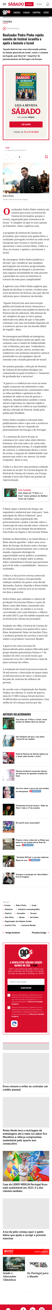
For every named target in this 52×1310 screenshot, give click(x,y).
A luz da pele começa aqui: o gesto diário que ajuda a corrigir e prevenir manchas (24, 1235)
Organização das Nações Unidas (18, 921)
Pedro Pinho (20, 905)
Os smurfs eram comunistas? (28, 823)
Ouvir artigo (11, 28)
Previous (16, 1292)
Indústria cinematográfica (28, 909)
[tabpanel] (14, 1269)
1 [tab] (22, 1292)
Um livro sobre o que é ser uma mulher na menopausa (32, 790)
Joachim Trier (10, 925)
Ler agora (26, 124)
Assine (29, 4)
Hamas (21, 917)
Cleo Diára (9, 917)
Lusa (7, 147)
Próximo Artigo (39, 932)
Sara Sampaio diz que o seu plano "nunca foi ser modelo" (30, 737)
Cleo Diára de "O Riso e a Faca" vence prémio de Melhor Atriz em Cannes (33, 496)
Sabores (16, 12)
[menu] (4, 4)
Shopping (36, 12)
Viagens (26, 12)
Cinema (7, 21)
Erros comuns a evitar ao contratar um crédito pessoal (25, 1088)
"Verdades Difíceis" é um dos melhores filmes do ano (32, 858)
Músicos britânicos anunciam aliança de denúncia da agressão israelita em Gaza (31, 773)
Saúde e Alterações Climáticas (9, 1276)
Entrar (39, 4)
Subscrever (26, 988)
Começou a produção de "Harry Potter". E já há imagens (32, 875)
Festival (7, 913)
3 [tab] (29, 1292)
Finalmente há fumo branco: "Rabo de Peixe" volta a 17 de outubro (32, 806)
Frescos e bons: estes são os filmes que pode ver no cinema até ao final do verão (32, 843)
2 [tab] (26, 1292)
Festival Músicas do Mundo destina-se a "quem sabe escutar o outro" (32, 755)
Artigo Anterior (13, 932)
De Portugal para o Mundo (38, 1274)
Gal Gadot (33, 917)
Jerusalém (20, 913)
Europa (33, 913)
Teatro (46, 12)
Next (36, 1292)
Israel (33, 905)
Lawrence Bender (28, 925)
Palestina (8, 909)
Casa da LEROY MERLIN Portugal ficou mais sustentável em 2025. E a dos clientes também (25, 1188)
